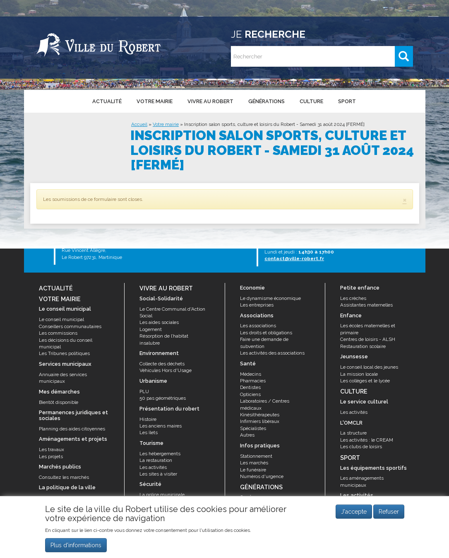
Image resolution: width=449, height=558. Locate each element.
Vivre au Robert (210, 101)
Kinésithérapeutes (259, 415)
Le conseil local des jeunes (369, 367)
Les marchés (254, 463)
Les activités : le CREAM (366, 440)
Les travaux (51, 449)
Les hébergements (159, 454)
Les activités (153, 467)
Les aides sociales (159, 322)
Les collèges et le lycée (365, 381)
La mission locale (359, 374)
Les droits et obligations (266, 333)
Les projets (51, 456)
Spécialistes (253, 428)
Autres (247, 435)
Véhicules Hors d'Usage (165, 370)
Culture (311, 101)
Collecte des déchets (162, 364)
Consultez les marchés (64, 477)
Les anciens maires (160, 426)
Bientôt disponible (58, 402)
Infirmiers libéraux (259, 421)
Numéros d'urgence (261, 476)
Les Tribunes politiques (64, 353)
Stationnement (256, 456)
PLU (144, 391)
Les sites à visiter (158, 474)
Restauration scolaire (363, 346)
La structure (353, 433)
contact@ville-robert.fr (294, 258)
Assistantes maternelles (366, 305)
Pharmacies (253, 381)
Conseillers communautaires (70, 326)
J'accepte (354, 511)
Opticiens (250, 394)
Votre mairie (155, 101)
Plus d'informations (75, 545)
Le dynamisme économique (270, 298)
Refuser (389, 511)
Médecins (250, 374)
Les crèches (353, 298)
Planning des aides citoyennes (72, 429)
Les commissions (58, 333)
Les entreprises (257, 305)
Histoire (147, 419)
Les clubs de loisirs (361, 446)
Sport (347, 101)
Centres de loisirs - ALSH (367, 339)
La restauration (155, 460)
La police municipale (162, 495)
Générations (266, 101)
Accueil (139, 124)
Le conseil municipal (61, 319)
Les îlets (148, 432)
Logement (150, 329)
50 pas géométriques (162, 398)
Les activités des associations (272, 353)
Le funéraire (253, 470)
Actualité (107, 101)
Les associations (258, 326)
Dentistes (250, 387)
